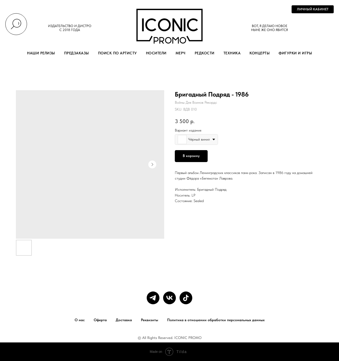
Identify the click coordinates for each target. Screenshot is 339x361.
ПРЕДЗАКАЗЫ (76, 53)
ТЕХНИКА (232, 53)
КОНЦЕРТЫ (259, 53)
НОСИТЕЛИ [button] (156, 53)
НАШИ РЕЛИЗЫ (41, 53)
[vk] (169, 298)
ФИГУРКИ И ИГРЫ (295, 53)
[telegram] (153, 298)
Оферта (100, 320)
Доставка (124, 320)
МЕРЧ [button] (181, 53)
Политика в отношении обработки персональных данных (216, 320)
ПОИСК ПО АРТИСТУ (117, 53)
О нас (80, 320)
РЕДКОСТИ (205, 53)
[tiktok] (186, 298)
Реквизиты (149, 320)
